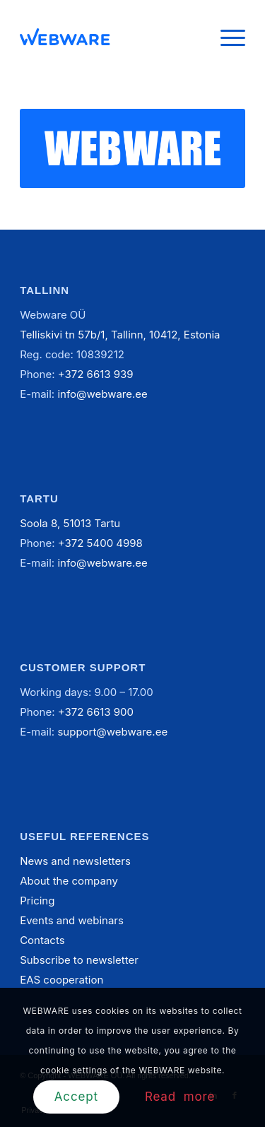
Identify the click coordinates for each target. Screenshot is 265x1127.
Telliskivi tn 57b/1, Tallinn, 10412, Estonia (120, 334)
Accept (76, 1097)
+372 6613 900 (96, 712)
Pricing (37, 900)
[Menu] (225, 36)
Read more (180, 1097)
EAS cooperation (61, 979)
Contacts (42, 940)
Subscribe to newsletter (79, 960)
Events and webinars (72, 920)
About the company (69, 880)
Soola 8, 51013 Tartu (70, 523)
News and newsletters (75, 861)
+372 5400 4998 (100, 543)
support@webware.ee (112, 731)
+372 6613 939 (96, 374)
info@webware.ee (102, 394)
